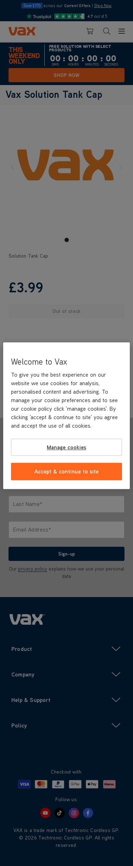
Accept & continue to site (66, 471)
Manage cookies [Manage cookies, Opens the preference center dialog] (66, 447)
